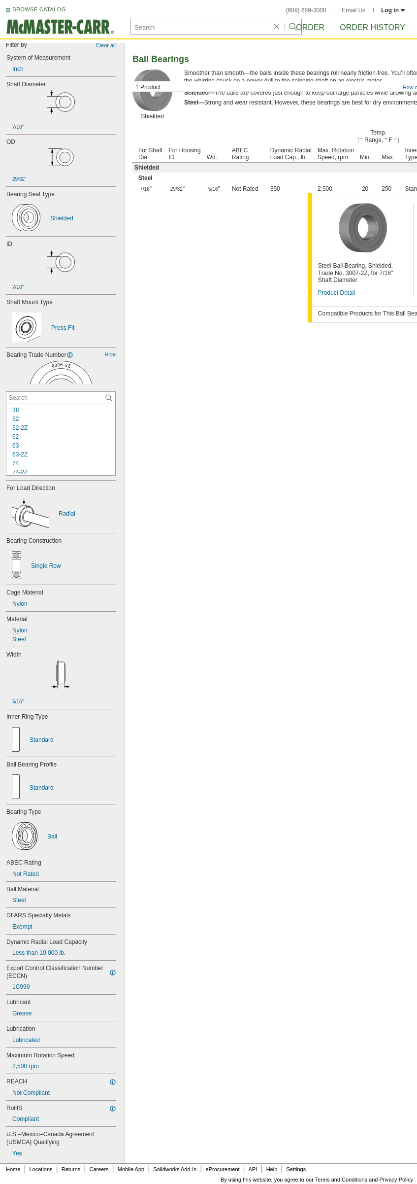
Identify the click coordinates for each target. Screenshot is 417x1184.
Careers (98, 1169)
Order (310, 27)
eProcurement (223, 1169)
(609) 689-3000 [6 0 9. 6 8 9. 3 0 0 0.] (306, 10)
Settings (296, 1169)
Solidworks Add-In (174, 1169)
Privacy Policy (396, 1180)
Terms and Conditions (341, 1180)
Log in (393, 10)
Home (13, 1169)
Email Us (353, 10)
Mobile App (131, 1169)
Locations (41, 1169)
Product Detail (336, 292)
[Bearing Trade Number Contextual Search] (61, 397)
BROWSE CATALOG (38, 9)
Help (272, 1169)
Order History (372, 27)
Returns (71, 1169)
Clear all (106, 45)
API (253, 1169)
